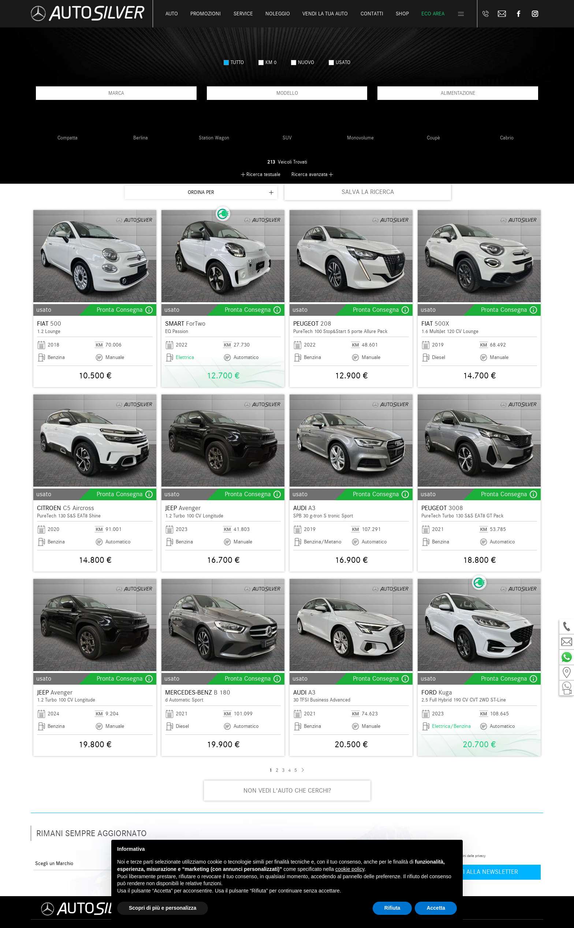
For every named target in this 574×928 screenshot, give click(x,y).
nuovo (302, 62)
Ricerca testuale (263, 174)
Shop (402, 14)
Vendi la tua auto (325, 14)
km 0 (267, 62)
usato (339, 62)
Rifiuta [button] (392, 908)
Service (243, 14)
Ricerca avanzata (309, 174)
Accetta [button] (435, 908)
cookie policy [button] (349, 869)
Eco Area (432, 14)
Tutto (234, 62)
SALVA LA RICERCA (368, 192)
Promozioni (205, 14)
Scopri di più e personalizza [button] (162, 908)
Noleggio (277, 14)
